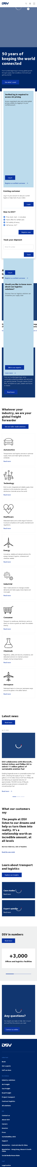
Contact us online (12, 1049)
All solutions (6, 1125)
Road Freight (6, 1112)
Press (4, 1151)
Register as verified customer (16, 183)
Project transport (8, 1116)
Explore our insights (12, 894)
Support (5, 1160)
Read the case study (8, 871)
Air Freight (6, 1103)
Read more (11, 392)
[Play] (28, 9)
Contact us (6, 1134)
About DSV (6, 1139)
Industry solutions (8, 1099)
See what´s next (10, 82)
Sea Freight (6, 1108)
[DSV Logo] (5, 3)
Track (29, 254)
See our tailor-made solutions (15, 426)
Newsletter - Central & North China (15, 1164)
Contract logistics (8, 1120)
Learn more (10, 373)
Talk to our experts (14, 367)
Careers (4, 1143)
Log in (10, 177)
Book (4, 1081)
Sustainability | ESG (9, 1156)
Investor (5, 1147)
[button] (10, 993)
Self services (6, 1089)
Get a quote (6, 1085)
